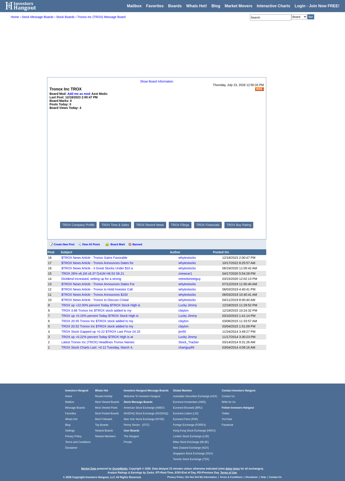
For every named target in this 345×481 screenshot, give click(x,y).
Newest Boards (104, 430)
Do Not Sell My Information (202, 477)
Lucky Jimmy (187, 305)
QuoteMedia (119, 468)
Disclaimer (71, 447)
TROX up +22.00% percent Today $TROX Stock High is (100, 305)
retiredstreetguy (189, 279)
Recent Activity (103, 396)
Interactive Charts (273, 6)
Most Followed (103, 419)
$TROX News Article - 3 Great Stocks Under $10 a (97, 268)
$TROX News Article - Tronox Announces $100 (94, 294)
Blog (67, 424)
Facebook (227, 424)
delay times (233, 468)
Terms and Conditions (78, 442)
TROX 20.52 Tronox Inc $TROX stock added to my (97, 326)
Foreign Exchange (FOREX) (189, 424)
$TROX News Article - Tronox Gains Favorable (94, 257)
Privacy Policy (73, 436)
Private (128, 442)
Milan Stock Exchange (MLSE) (191, 442)
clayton (183, 310)
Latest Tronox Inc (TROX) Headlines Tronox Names (97, 342)
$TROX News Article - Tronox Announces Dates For (98, 284)
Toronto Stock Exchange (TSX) (191, 459)
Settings (70, 430)
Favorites (155, 6)
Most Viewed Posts (106, 407)
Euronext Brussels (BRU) (187, 407)
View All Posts (91, 244)
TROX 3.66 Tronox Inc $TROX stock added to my (96, 310)
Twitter (225, 413)
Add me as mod (78, 93)
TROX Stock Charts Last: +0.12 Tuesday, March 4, (97, 347)
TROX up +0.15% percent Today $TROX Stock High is (99, 316)
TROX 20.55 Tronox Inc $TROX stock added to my (97, 321)
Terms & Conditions (231, 477)
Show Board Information (156, 81)
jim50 (182, 331)
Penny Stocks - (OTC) (136, 424)
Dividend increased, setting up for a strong (91, 279)
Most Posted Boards (107, 413)
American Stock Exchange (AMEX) (144, 407)
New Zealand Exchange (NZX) (191, 447)
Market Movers (238, 6)
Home (68, 396)
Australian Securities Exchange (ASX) (195, 396)
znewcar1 (185, 273)
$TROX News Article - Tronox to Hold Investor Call (97, 289)
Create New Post (64, 244)
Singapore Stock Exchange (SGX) (193, 453)
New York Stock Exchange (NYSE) (144, 419)
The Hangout (131, 436)
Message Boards (75, 407)
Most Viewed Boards (107, 402)
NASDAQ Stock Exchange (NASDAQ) (146, 413)
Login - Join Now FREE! (317, 6)
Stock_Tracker (188, 342)
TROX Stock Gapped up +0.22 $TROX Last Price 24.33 (100, 331)
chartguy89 (186, 347)
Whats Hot (71, 419)
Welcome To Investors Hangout (142, 396)
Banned (137, 244)
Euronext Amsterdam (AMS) (189, 402)
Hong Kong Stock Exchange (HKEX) (194, 430)
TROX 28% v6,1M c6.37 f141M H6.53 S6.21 (92, 273)
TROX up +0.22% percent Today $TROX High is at (97, 337)
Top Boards (101, 424)
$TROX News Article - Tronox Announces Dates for (97, 263)
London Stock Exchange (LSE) (191, 436)
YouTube (227, 419)
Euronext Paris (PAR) (185, 419)
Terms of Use (228, 472)
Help (263, 477)
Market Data (88, 468)
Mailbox (134, 6)
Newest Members (105, 436)
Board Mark (117, 244)
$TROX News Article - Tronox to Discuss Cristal (94, 300)
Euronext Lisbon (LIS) (185, 413)
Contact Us (228, 396)
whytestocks (187, 257)
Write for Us (228, 402)
